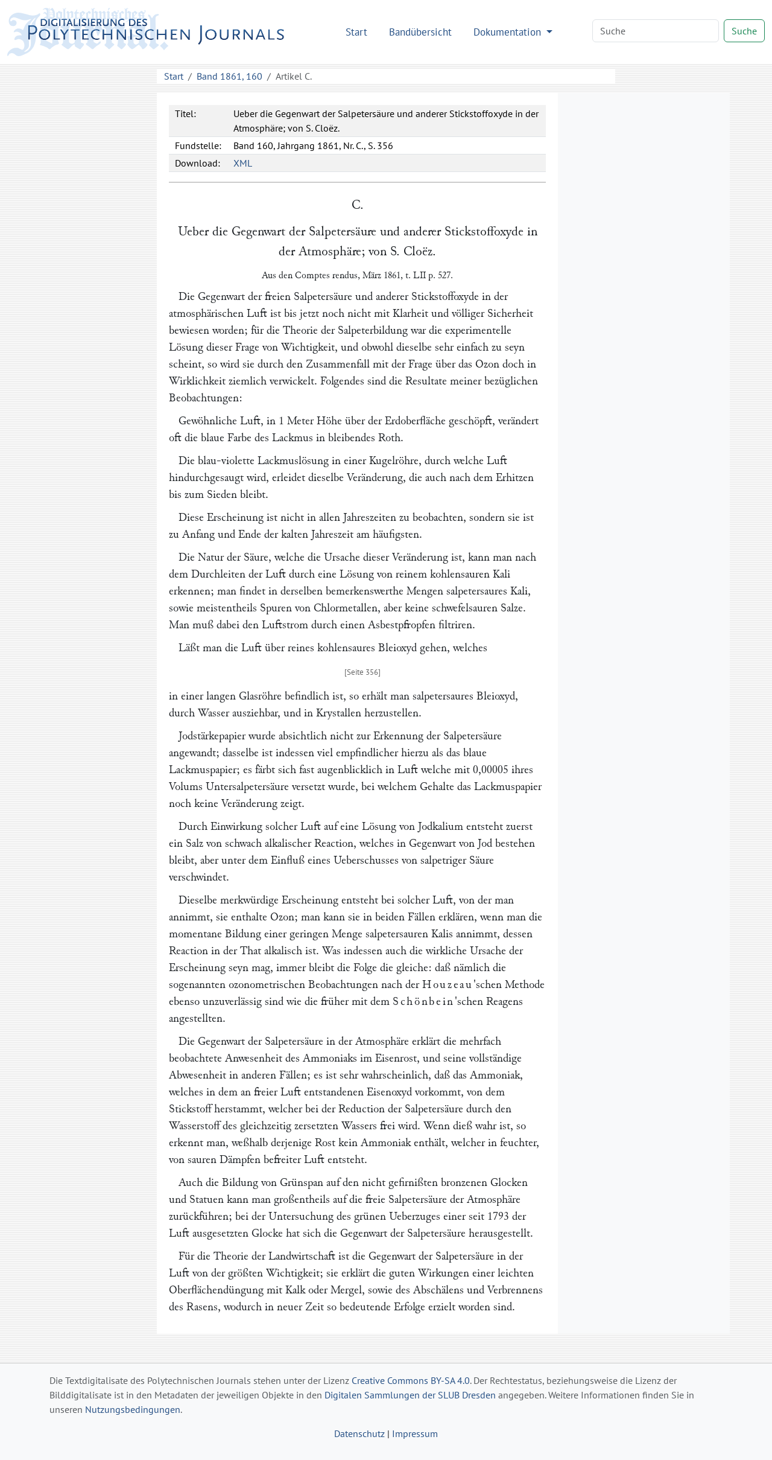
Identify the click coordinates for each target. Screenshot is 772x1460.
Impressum (415, 1433)
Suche (744, 31)
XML (242, 163)
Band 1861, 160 (229, 76)
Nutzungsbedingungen (132, 1409)
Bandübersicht (420, 32)
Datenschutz (359, 1433)
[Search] (655, 30)
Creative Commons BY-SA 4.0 (411, 1380)
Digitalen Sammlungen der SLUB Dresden (410, 1395)
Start (356, 32)
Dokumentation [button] (508, 32)
